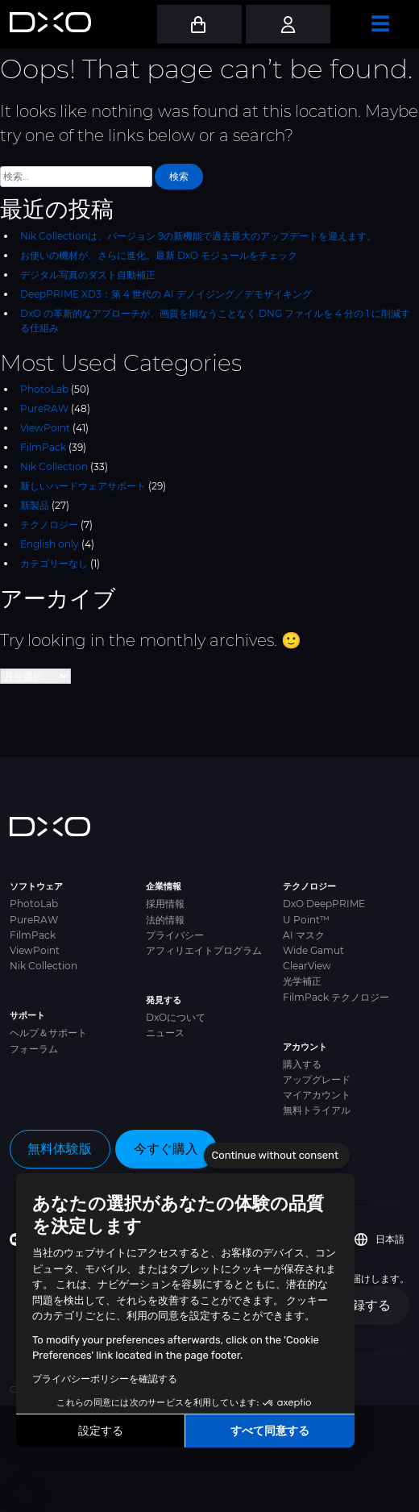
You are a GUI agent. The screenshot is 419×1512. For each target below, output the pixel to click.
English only (49, 544)
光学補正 (302, 981)
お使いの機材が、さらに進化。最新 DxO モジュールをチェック (158, 255)
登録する (365, 1305)
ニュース (165, 1033)
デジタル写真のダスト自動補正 (88, 275)
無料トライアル (317, 1110)
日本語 (379, 1239)
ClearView (307, 966)
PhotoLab (44, 389)
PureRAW (44, 408)
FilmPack (43, 447)
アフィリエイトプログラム (204, 950)
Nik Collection (54, 466)
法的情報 (165, 920)
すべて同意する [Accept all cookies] (269, 1431)
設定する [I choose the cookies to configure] (100, 1431)
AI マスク (304, 935)
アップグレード (317, 1079)
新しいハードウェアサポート (83, 486)
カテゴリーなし (54, 563)
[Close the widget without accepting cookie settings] (277, 1155)
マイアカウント (317, 1095)
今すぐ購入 (166, 1148)
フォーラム (34, 1049)
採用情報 (165, 904)
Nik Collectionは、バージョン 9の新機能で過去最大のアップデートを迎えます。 (198, 236)
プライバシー (175, 935)
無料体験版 (59, 1148)
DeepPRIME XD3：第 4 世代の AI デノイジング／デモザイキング (166, 294)
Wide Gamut (313, 950)
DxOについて (175, 1017)
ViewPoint (45, 428)
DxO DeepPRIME (324, 904)
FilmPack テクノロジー (336, 997)
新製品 (34, 505)
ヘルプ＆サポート (48, 1033)
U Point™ (306, 920)
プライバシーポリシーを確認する (104, 1379)
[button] (24, 1494)
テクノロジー (49, 525)
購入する (302, 1064)
